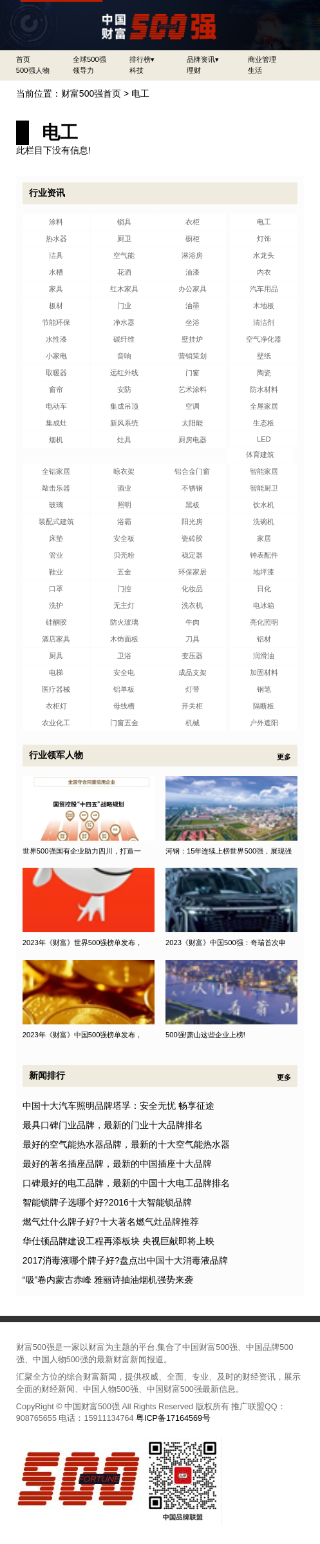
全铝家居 (56, 471)
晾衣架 (124, 471)
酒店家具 (56, 639)
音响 (124, 356)
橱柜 (192, 238)
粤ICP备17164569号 (173, 1418)
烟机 (56, 440)
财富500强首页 (91, 93)
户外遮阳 (264, 723)
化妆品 (192, 588)
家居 (264, 538)
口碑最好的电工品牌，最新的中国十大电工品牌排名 (126, 1183)
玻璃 (56, 505)
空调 (192, 406)
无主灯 (124, 605)
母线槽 (124, 706)
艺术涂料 (192, 389)
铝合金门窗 (192, 471)
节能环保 (56, 322)
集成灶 (56, 423)
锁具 (124, 222)
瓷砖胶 (192, 538)
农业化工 (56, 723)
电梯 (56, 672)
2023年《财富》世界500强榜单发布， (83, 942)
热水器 (56, 238)
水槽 (56, 272)
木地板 (263, 305)
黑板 (192, 505)
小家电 (56, 356)
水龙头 (263, 255)
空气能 (124, 255)
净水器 (124, 322)
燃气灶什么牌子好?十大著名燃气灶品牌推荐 (111, 1222)
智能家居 (264, 471)
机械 (192, 723)
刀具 (192, 639)
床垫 (56, 538)
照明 (124, 505)
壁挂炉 (192, 339)
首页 (23, 59)
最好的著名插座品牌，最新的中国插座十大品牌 (117, 1163)
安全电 (124, 672)
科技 (136, 70)
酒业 (124, 488)
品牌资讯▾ (203, 59)
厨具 (56, 656)
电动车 (56, 406)
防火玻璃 (124, 622)
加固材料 (264, 672)
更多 (284, 757)
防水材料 (264, 389)
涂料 (56, 222)
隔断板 (263, 706)
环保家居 (192, 572)
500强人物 (33, 70)
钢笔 (264, 689)
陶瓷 (264, 372)
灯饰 (264, 238)
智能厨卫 (264, 488)
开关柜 (192, 706)
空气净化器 (263, 339)
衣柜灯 (56, 706)
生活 (255, 70)
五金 (124, 572)
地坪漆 (263, 572)
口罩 (56, 588)
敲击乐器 (56, 488)
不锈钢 (192, 488)
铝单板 (124, 689)
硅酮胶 (56, 622)
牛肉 (192, 622)
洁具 (56, 255)
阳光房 (192, 521)
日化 (264, 588)
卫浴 (124, 656)
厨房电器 (192, 440)
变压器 (192, 656)
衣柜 (192, 222)
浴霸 (124, 521)
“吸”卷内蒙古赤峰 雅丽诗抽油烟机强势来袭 (108, 1280)
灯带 (192, 689)
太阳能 (192, 423)
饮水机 (263, 505)
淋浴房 (192, 255)
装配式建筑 (56, 521)
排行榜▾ (142, 59)
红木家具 (124, 289)
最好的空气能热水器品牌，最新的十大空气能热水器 (126, 1144)
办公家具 (192, 289)
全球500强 (89, 59)
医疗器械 (56, 689)
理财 (194, 70)
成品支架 (192, 672)
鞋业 (56, 572)
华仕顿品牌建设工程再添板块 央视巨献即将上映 (118, 1241)
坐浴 (192, 322)
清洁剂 (263, 322)
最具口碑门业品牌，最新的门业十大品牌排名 (113, 1125)
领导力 (83, 70)
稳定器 (192, 555)
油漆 (192, 272)
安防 (124, 389)
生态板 (263, 423)
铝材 (264, 639)
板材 (56, 305)
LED (264, 439)
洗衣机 (192, 605)
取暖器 (56, 372)
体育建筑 (260, 454)
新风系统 (124, 423)
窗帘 (56, 389)
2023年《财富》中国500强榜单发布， (83, 1035)
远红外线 (124, 372)
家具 (56, 289)
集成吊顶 (124, 406)
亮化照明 (264, 622)
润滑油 (263, 656)
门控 (124, 588)
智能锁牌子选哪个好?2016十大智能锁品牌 (107, 1202)
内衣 (264, 272)
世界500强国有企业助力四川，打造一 (82, 851)
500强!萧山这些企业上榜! (205, 1035)
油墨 (192, 305)
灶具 (124, 440)
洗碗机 (263, 521)
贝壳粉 (124, 555)
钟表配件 (264, 555)
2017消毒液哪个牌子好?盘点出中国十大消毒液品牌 (125, 1260)
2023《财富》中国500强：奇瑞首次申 (225, 942)
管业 (56, 555)
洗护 (56, 605)
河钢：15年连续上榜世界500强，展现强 (228, 851)
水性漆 (56, 339)
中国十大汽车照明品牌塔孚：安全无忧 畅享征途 (118, 1105)
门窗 (192, 372)
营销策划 (192, 356)
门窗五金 (124, 723)
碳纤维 (124, 339)
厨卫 (124, 238)
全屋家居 (264, 406)
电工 (140, 93)
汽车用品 (264, 289)
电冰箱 (263, 605)
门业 (124, 305)
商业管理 (262, 59)
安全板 (124, 538)
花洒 (124, 272)
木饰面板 (124, 639)
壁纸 (264, 356)
